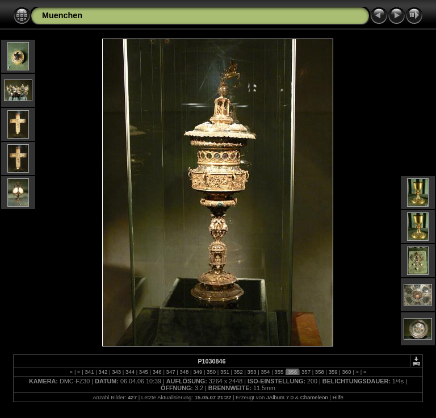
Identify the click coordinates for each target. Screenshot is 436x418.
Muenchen (62, 15)
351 (224, 372)
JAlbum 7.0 (280, 397)
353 (252, 372)
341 (89, 372)
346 (157, 372)
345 (143, 372)
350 (211, 372)
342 (103, 372)
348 (184, 372)
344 (130, 372)
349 (198, 372)
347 (171, 372)
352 (238, 372)
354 (265, 372)
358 (319, 372)
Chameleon (314, 397)
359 (333, 372)
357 (306, 372)
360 (347, 372)
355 (279, 372)
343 (117, 372)
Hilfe (338, 397)
